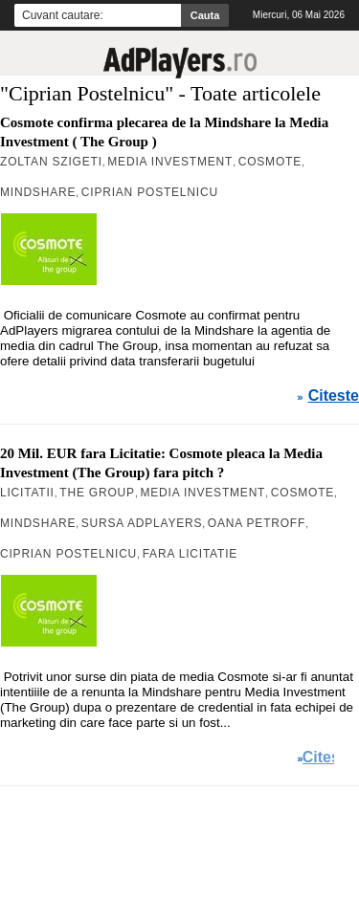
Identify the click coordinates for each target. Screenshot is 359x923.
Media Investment (170, 161)
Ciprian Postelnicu (149, 192)
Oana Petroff (256, 523)
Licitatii (27, 492)
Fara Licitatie (190, 554)
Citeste (333, 396)
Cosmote (270, 161)
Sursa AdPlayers (142, 523)
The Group (97, 492)
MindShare (38, 192)
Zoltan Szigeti (51, 161)
